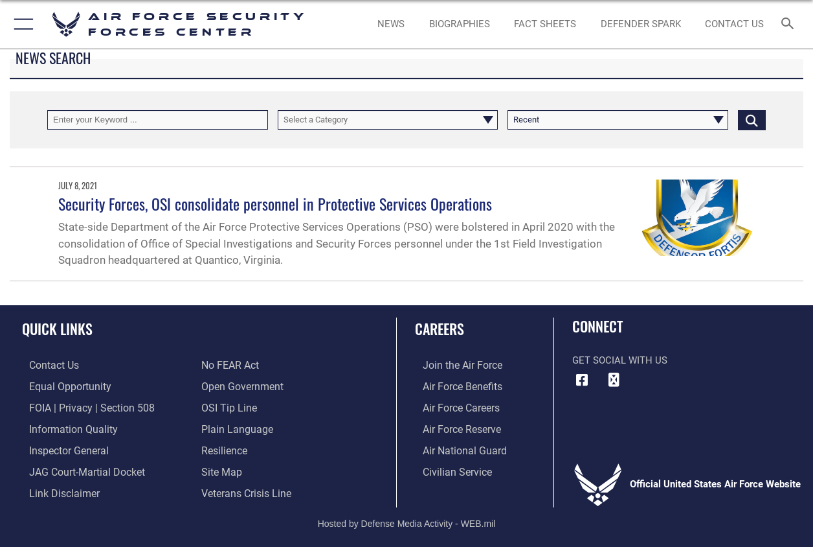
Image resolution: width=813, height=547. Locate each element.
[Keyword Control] (157, 120)
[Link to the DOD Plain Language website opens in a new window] (234, 426)
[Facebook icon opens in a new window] (582, 380)
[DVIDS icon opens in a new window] (613, 380)
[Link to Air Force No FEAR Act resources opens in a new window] (229, 365)
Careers (439, 328)
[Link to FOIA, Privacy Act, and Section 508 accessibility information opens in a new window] (81, 406)
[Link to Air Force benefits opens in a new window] (453, 385)
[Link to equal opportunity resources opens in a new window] (60, 385)
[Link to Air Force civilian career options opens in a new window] (448, 468)
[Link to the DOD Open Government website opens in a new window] (239, 385)
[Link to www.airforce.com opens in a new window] (453, 365)
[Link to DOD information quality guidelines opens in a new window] (63, 426)
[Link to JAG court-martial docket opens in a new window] (77, 468)
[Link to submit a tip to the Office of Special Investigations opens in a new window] (227, 406)
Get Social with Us (619, 360)
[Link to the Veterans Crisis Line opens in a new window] (245, 489)
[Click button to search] (752, 120)
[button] (21, 24)
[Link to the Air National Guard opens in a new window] (455, 447)
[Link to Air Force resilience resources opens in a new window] (223, 447)
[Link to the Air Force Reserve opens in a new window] (453, 426)
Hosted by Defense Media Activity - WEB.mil (407, 518)
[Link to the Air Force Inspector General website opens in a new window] (60, 447)
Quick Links (57, 328)
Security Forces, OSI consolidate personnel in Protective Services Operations (275, 203)
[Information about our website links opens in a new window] (55, 489)
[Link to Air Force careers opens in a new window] (453, 406)
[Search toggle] (790, 25)
